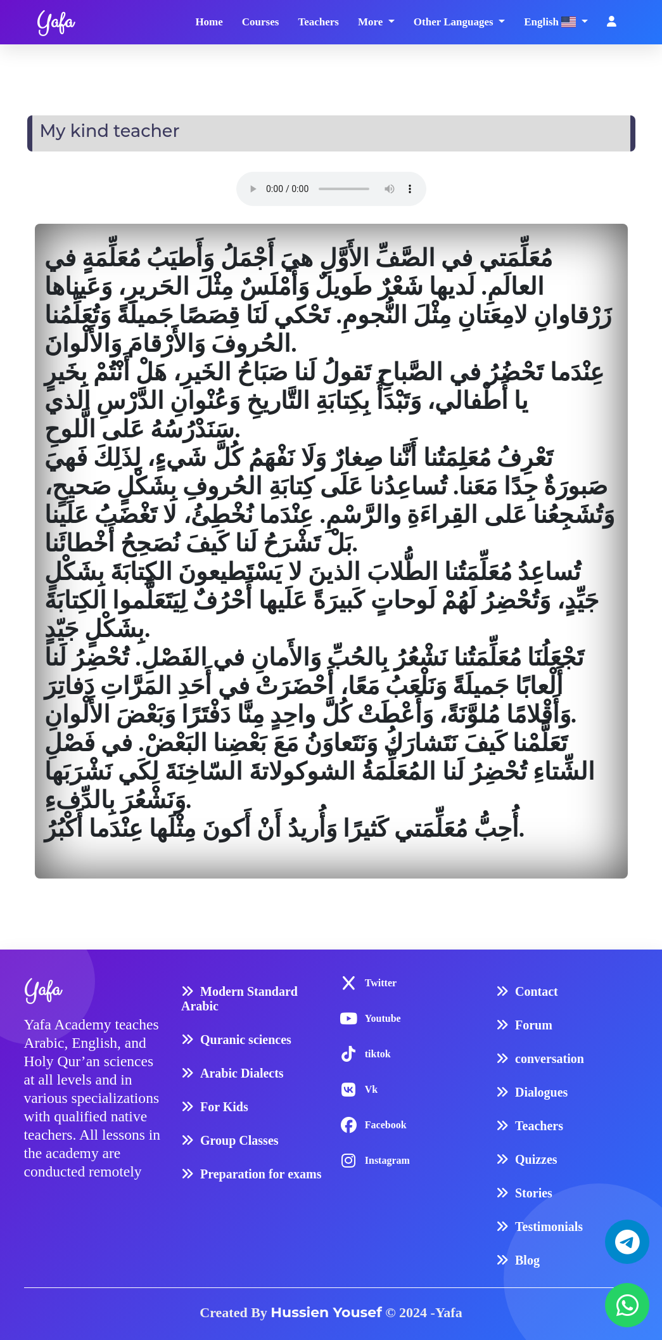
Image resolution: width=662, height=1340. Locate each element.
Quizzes (536, 1157)
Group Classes (239, 1138)
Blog (527, 1258)
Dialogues (541, 1090)
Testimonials (549, 1225)
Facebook (386, 1123)
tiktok (378, 1052)
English (551, 21)
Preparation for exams (260, 1172)
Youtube (383, 1016)
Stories (533, 1191)
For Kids (224, 1105)
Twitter (381, 981)
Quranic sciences (245, 1038)
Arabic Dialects (242, 1071)
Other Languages (455, 21)
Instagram (387, 1158)
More (372, 21)
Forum (533, 1023)
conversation (549, 1057)
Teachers (318, 21)
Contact (536, 989)
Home (208, 21)
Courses (260, 21)
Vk (371, 1087)
